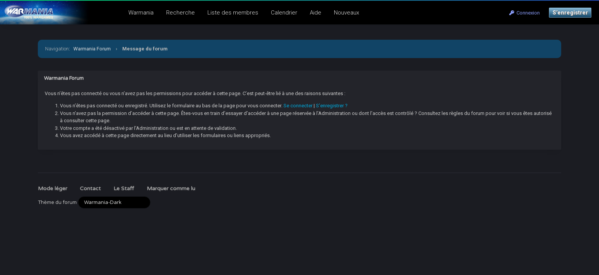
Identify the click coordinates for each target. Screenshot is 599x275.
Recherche (180, 12)
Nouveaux (346, 12)
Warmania (141, 12)
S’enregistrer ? (332, 105)
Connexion (524, 13)
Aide (315, 12)
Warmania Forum (92, 49)
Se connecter (297, 105)
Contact (90, 188)
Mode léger (52, 188)
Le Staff (123, 188)
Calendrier (284, 12)
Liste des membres (232, 12)
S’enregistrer (570, 13)
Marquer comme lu (171, 188)
